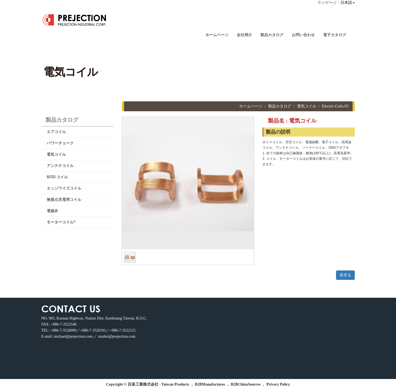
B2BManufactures (210, 384)
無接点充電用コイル (64, 199)
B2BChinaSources (246, 384)
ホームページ (217, 35)
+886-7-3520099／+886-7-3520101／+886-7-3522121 (93, 330)
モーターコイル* (61, 222)
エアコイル (56, 132)
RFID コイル (57, 177)
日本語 (346, 3)
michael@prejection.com (73, 336)
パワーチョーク (60, 143)
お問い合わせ (303, 35)
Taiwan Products (175, 384)
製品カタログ (272, 35)
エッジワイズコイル (64, 188)
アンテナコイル (60, 166)
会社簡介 (244, 35)
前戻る (345, 275)
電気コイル (56, 154)
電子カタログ (334, 35)
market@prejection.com (116, 336)
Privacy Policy (278, 384)
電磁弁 (52, 211)
